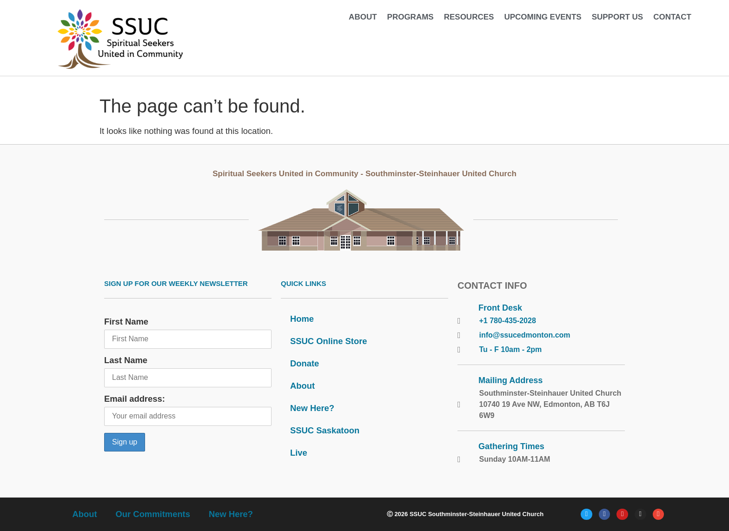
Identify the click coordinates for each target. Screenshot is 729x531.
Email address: (134, 399)
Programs (410, 17)
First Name (126, 321)
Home (302, 319)
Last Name (125, 360)
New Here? (312, 408)
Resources (469, 17)
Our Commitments (153, 514)
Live (298, 453)
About (363, 17)
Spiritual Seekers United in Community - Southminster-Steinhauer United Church (364, 173)
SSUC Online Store (328, 341)
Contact (672, 17)
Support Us (617, 17)
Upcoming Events (542, 17)
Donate (304, 363)
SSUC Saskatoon (324, 430)
